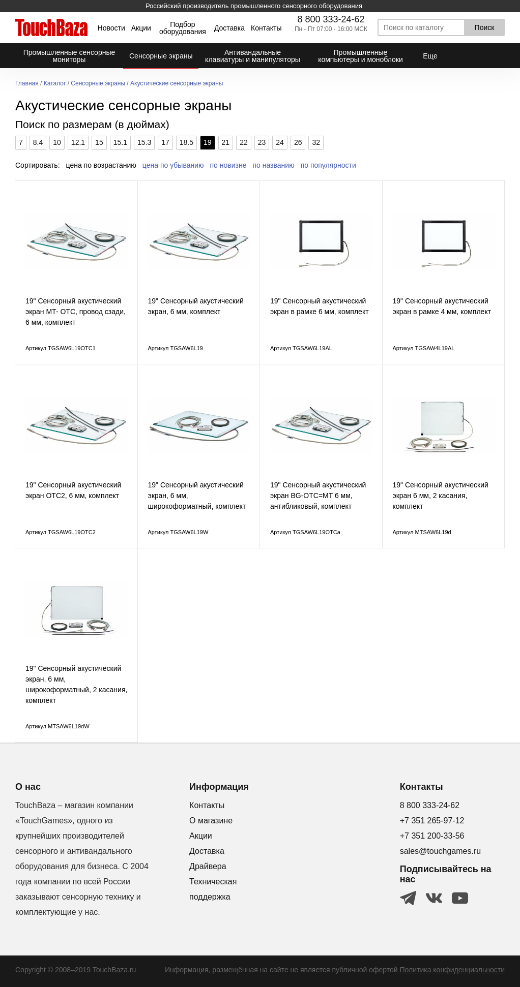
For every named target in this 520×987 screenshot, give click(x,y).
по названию (274, 165)
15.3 (144, 142)
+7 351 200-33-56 (432, 835)
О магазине (211, 820)
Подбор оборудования (182, 28)
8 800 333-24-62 (330, 19)
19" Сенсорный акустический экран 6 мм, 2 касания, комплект (440, 495)
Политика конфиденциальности (452, 970)
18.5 (186, 142)
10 (57, 142)
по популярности (328, 165)
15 (99, 142)
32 (316, 142)
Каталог (55, 83)
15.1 (120, 142)
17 (165, 142)
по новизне (228, 165)
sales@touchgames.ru (440, 851)
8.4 (38, 142)
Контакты (266, 28)
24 (280, 142)
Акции (141, 28)
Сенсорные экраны (98, 83)
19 (208, 142)
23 (262, 142)
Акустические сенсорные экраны (176, 83)
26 (298, 142)
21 (226, 142)
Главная (27, 83)
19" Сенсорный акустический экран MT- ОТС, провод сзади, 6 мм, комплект (75, 311)
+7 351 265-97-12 (432, 820)
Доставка (229, 28)
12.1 (78, 142)
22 (244, 142)
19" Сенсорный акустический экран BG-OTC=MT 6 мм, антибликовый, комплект (318, 495)
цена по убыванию (173, 165)
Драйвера (207, 866)
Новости (111, 28)
